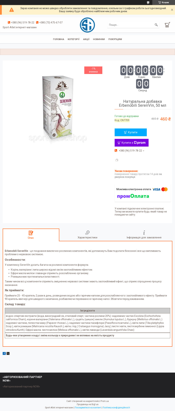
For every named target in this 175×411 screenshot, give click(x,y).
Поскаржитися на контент (88, 407)
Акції (86, 39)
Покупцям (115, 39)
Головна (58, 39)
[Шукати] (156, 25)
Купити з (133, 142)
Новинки (99, 39)
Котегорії (73, 39)
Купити (132, 132)
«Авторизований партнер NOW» (21, 386)
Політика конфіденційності (116, 407)
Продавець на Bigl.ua (87, 404)
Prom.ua (105, 401)
